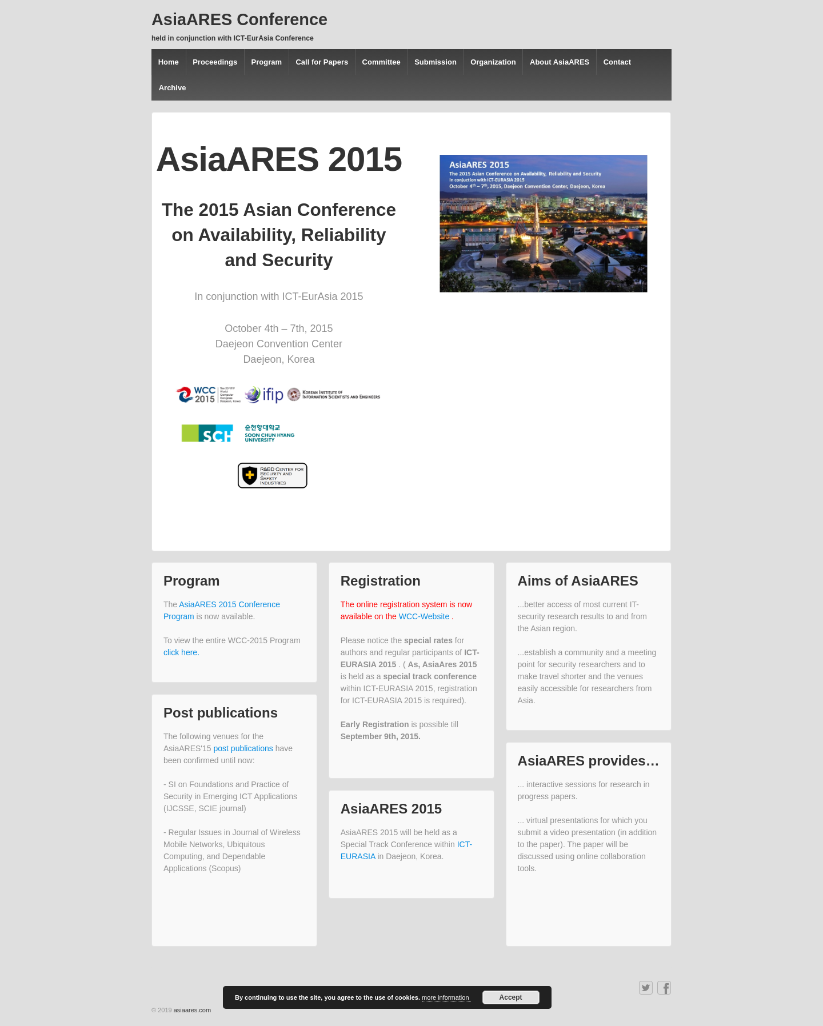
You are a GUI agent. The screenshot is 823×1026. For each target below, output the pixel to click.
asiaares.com (192, 1010)
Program (266, 62)
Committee (381, 62)
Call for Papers (321, 62)
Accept (511, 997)
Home (168, 62)
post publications (244, 748)
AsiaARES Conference (239, 19)
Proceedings (215, 62)
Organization (493, 62)
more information (446, 997)
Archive (172, 87)
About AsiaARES (559, 62)
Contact (617, 62)
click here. (181, 652)
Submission (435, 62)
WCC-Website (425, 616)
